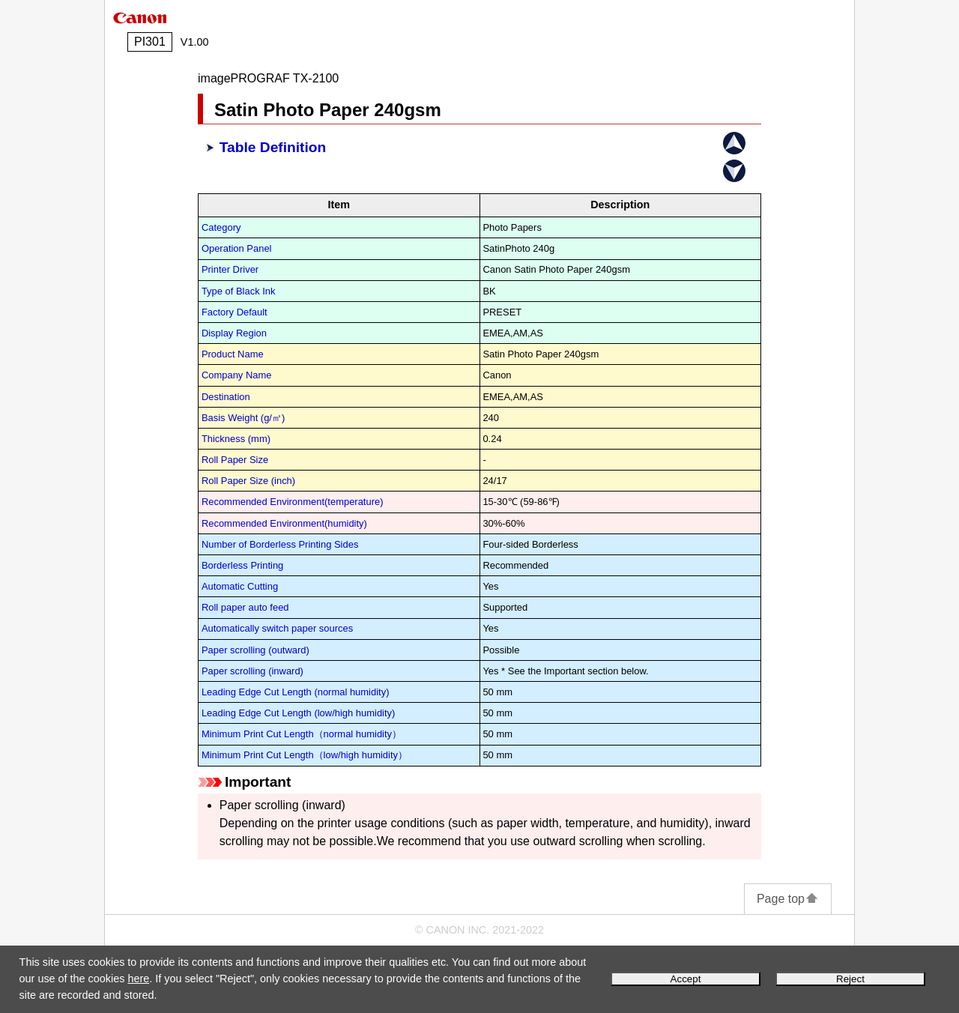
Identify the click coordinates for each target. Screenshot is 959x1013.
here (138, 979)
